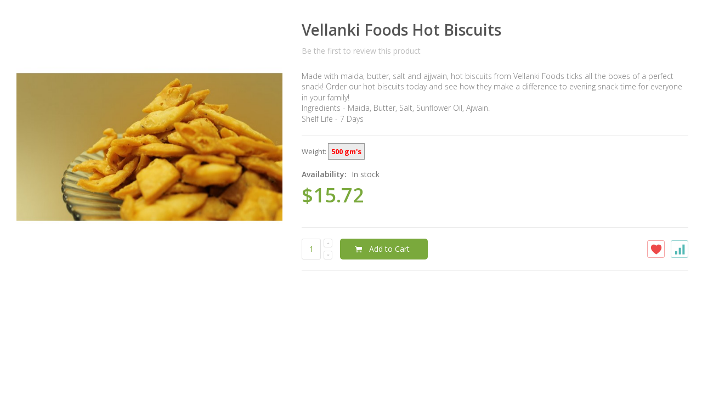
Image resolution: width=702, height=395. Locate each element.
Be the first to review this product (361, 51)
